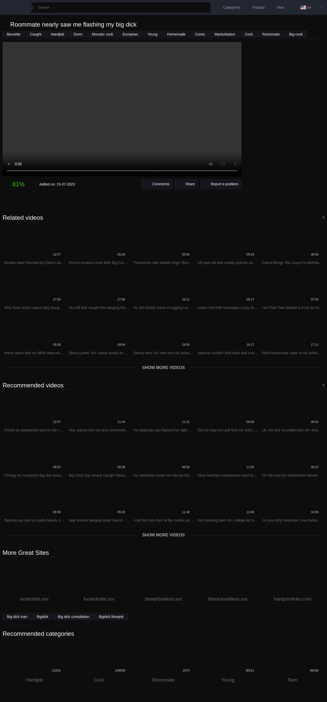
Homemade (176, 34)
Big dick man (17, 617)
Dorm (78, 34)
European (130, 34)
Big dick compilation (73, 617)
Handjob (57, 34)
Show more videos (163, 367)
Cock (249, 34)
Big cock (296, 34)
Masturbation (225, 34)
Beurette (13, 34)
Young (152, 34)
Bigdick (42, 617)
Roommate (271, 34)
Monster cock (102, 34)
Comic (200, 34)
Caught (35, 34)
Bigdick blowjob (111, 617)
